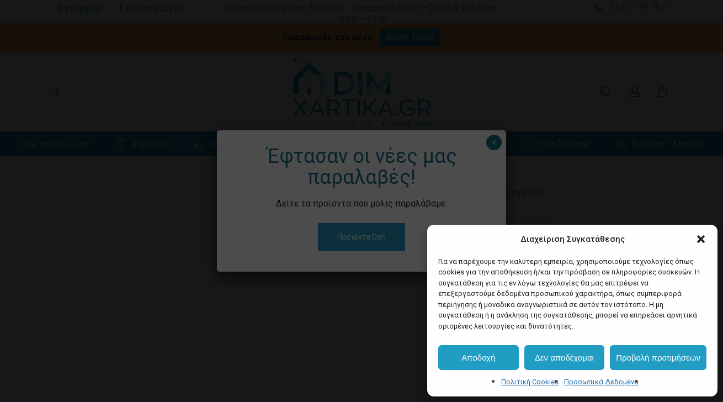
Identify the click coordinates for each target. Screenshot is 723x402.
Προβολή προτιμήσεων (658, 357)
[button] (700, 239)
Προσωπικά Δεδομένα (601, 382)
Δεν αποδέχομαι (564, 357)
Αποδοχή (478, 357)
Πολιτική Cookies (530, 382)
